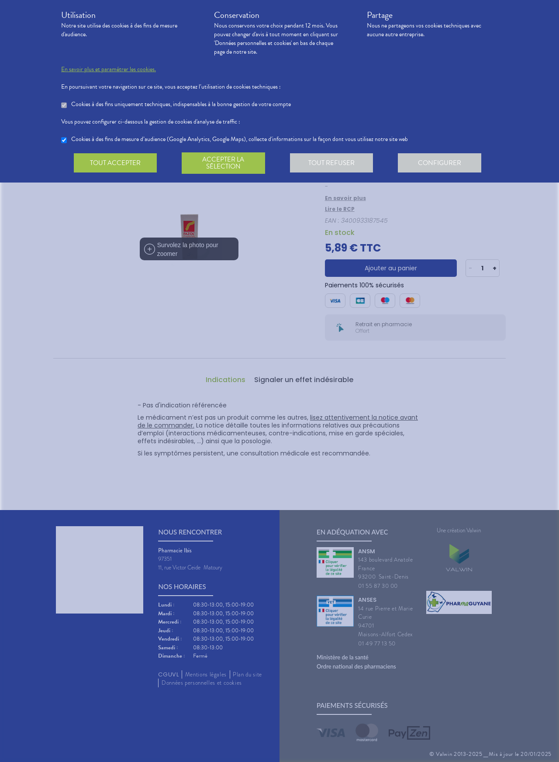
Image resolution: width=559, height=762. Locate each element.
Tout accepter (116, 163)
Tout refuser (334, 163)
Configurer (443, 163)
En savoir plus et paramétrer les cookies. (108, 69)
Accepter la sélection (225, 163)
